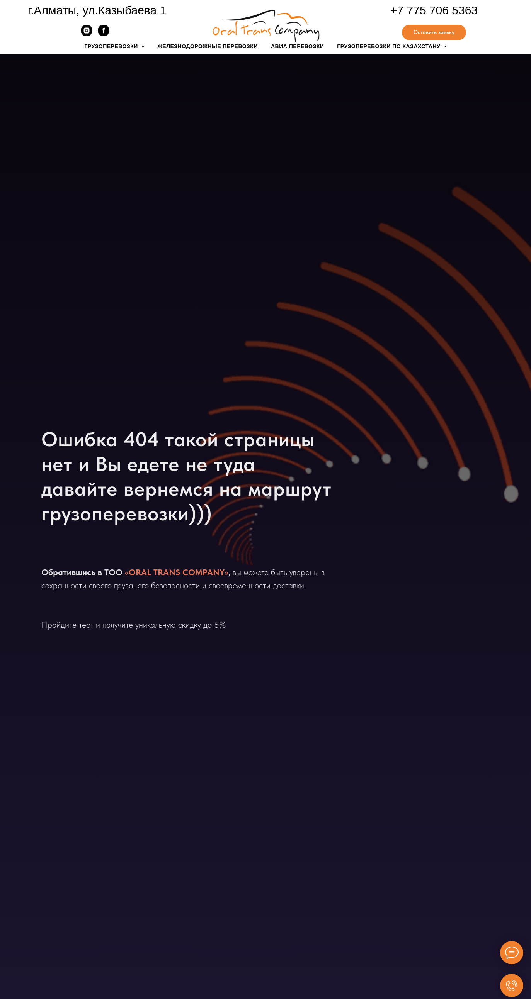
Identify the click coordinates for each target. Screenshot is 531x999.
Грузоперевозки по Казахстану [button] (389, 46)
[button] (434, 32)
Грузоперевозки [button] (112, 46)
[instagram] (86, 34)
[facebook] (103, 34)
